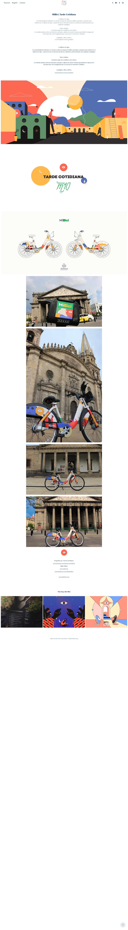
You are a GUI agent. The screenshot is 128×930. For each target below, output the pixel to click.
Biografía (14, 3)
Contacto (22, 3)
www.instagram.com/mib (64, 571)
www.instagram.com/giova (64, 563)
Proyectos (7, 3)
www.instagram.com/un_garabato (64, 72)
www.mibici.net (64, 569)
